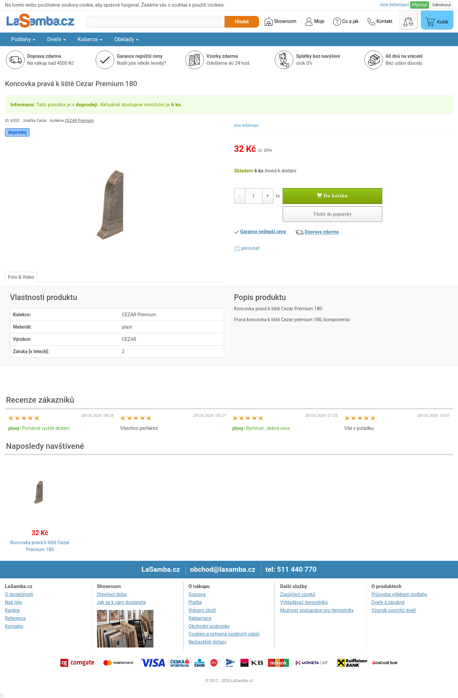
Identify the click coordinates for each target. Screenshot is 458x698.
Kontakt (380, 22)
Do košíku (332, 195)
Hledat (242, 21)
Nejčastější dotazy (208, 642)
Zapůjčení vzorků (297, 594)
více (394, 4)
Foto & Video (21, 277)
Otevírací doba (112, 594)
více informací (246, 125)
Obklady (126, 39)
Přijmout (419, 5)
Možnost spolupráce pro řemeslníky (317, 610)
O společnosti (19, 594)
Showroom (280, 22)
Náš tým (13, 602)
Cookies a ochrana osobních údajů (224, 634)
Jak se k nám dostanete (121, 602)
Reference (15, 618)
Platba (195, 602)
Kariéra (12, 610)
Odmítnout (441, 5)
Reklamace (200, 618)
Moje (314, 22)
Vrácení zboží (202, 610)
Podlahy (23, 39)
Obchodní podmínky (209, 626)
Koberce (90, 39)
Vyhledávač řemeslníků (303, 602)
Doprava (197, 594)
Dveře (56, 39)
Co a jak (346, 22)
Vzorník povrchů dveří (393, 610)
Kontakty (14, 626)
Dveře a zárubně (388, 602)
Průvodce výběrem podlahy (399, 594)
